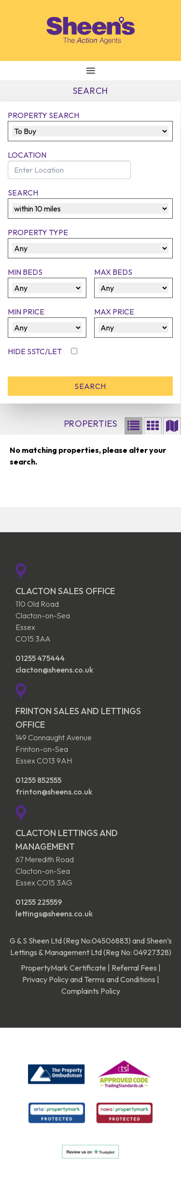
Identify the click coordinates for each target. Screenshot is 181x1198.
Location (27, 155)
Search (23, 192)
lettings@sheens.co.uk (54, 913)
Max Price (114, 311)
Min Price (26, 311)
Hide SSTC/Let (35, 351)
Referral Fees (134, 968)
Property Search (43, 115)
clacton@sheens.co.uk (54, 669)
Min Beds (25, 272)
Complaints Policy (90, 991)
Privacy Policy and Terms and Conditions (88, 979)
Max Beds (113, 272)
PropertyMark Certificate (63, 968)
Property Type (38, 232)
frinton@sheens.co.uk (53, 791)
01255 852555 (38, 780)
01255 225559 (38, 902)
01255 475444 (40, 658)
